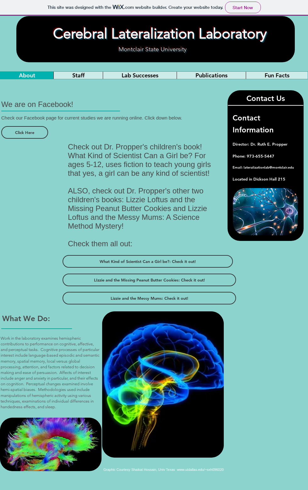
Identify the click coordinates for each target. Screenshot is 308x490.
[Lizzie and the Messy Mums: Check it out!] (149, 298)
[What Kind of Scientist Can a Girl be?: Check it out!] (148, 261)
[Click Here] (24, 132)
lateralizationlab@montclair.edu (269, 167)
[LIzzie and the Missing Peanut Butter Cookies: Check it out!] (149, 280)
